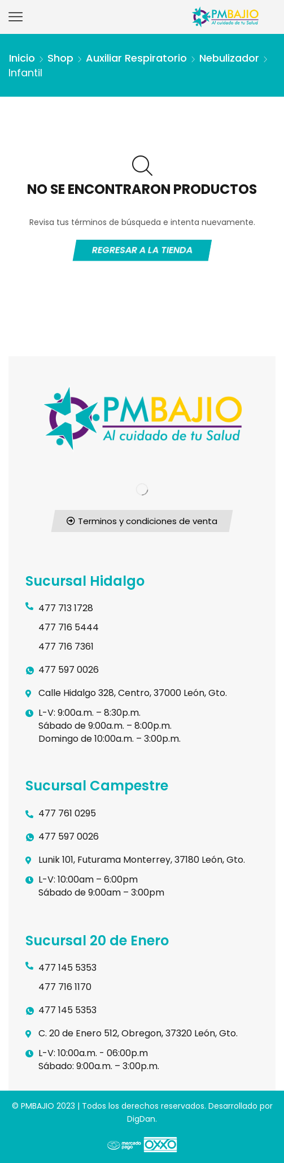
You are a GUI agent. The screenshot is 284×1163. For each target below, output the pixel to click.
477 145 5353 (67, 967)
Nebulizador (229, 58)
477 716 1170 (64, 986)
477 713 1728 (65, 608)
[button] (142, 521)
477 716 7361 (66, 646)
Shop (60, 58)
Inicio (22, 58)
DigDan (141, 1119)
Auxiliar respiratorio (136, 58)
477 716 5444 (68, 627)
